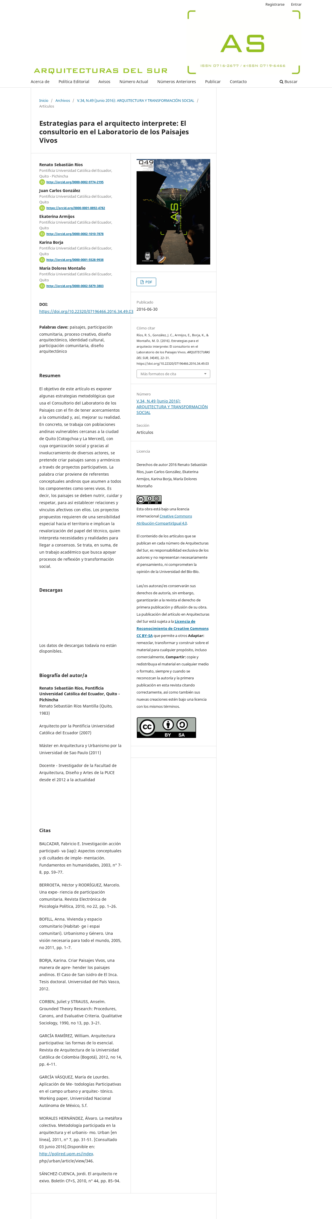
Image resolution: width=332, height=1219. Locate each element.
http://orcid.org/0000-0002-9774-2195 (75, 182)
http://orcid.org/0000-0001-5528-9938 (75, 260)
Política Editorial (74, 81)
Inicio (43, 100)
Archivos (62, 100)
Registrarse (274, 4)
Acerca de (40, 81)
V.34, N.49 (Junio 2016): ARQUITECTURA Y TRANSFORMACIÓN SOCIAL (135, 100)
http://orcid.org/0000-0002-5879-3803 (75, 286)
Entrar (296, 4)
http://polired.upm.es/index (66, 1153)
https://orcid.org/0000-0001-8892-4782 (75, 208)
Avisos (104, 81)
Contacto (238, 81)
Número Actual (133, 81)
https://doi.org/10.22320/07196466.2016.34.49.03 (86, 311)
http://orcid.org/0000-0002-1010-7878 (75, 234)
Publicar (213, 81)
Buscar (289, 81)
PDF (148, 281)
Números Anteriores (176, 81)
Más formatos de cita (158, 373)
